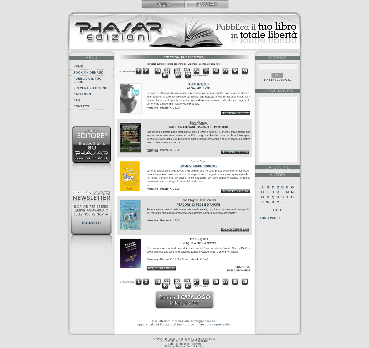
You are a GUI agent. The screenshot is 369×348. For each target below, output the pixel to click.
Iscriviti (91, 223)
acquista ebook (161, 268)
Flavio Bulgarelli (199, 239)
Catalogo (82, 94)
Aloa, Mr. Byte (198, 88)
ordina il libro (235, 113)
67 (188, 75)
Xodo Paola (270, 218)
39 (244, 71)
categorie (277, 167)
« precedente (127, 71)
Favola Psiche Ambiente (198, 166)
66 (178, 75)
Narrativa (152, 107)
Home (78, 66)
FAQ (77, 100)
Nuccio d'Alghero (198, 84)
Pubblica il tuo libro (88, 80)
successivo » (200, 75)
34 (196, 71)
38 (235, 71)
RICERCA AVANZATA (277, 80)
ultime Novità (277, 91)
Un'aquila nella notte (198, 243)
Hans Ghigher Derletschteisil (198, 200)
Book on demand (89, 72)
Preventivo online (90, 88)
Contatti (81, 106)
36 (215, 71)
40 (165, 75)
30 (157, 71)
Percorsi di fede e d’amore (198, 204)
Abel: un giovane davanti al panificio (198, 127)
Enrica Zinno (198, 161)
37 (225, 71)
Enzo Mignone (198, 122)
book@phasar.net (204, 321)
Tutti (277, 210)
